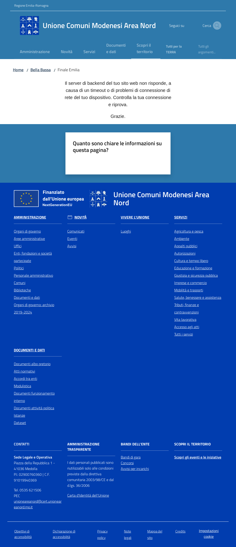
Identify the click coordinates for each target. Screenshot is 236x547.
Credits (180, 531)
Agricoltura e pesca (188, 231)
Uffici (17, 246)
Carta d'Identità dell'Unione (88, 495)
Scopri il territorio (192, 444)
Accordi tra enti (25, 378)
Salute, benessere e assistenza (197, 297)
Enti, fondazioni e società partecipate (33, 257)
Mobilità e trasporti (188, 290)
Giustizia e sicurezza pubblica (196, 275)
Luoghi (126, 231)
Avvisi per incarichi (135, 468)
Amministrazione (30, 217)
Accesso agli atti (186, 327)
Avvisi (71, 246)
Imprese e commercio (190, 282)
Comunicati (75, 231)
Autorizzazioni (184, 253)
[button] (216, 25)
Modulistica (22, 386)
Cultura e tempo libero (191, 260)
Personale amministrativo (33, 275)
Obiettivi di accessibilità (23, 534)
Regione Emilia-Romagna (31, 5)
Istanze (19, 415)
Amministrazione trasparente (83, 447)
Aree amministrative (29, 238)
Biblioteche (22, 290)
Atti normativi (24, 371)
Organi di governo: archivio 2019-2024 (34, 308)
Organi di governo (27, 231)
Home (18, 70)
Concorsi (127, 463)
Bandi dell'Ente (135, 444)
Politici (19, 268)
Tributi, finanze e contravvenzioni (186, 308)
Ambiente (181, 238)
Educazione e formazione (193, 268)
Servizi (180, 217)
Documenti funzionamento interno (34, 396)
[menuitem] (34, 52)
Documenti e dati (27, 297)
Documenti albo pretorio (32, 364)
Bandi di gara (131, 457)
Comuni (19, 282)
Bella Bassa (40, 70)
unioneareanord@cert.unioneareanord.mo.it (38, 504)
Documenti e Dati (29, 350)
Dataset (20, 422)
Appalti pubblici (185, 246)
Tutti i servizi (183, 334)
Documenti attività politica (34, 408)
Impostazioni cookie (209, 533)
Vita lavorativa (185, 319)
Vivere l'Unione (135, 217)
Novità (80, 217)
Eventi (72, 238)
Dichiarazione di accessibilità (64, 534)
